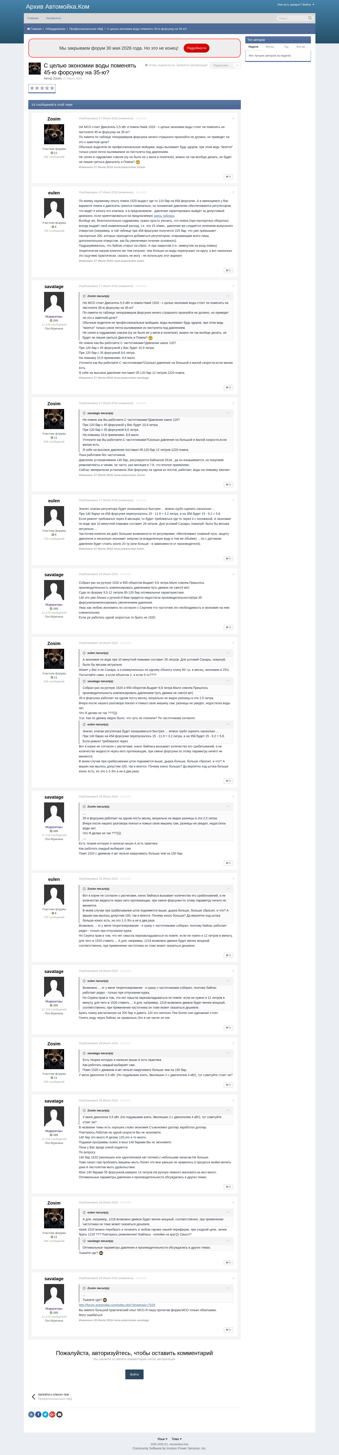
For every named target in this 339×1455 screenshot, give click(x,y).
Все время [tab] (303, 46)
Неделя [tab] (253, 46)
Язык (162, 1439)
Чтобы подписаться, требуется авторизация (177, 65)
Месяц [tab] (270, 46)
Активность (53, 18)
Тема (177, 1439)
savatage (54, 286)
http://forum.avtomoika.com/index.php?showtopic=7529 (118, 1305)
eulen (54, 192)
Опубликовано (99, 118)
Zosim (57, 78)
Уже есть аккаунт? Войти (295, 4)
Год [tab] (286, 46)
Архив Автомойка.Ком (57, 6)
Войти (134, 1374)
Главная (32, 18)
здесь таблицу (164, 216)
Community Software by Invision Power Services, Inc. (169, 1448)
